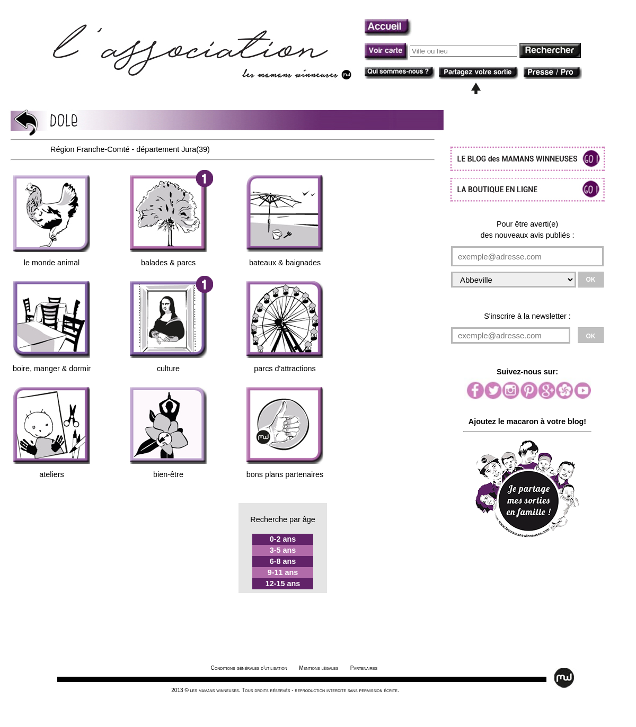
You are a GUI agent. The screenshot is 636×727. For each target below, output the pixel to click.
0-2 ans (283, 539)
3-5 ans (283, 550)
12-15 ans (283, 583)
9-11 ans (283, 572)
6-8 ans (283, 561)
